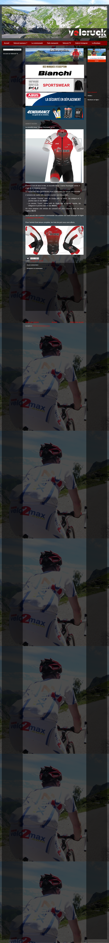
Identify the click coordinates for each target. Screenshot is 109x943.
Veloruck (41, 261)
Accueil (6, 43)
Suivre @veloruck (92, 92)
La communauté (37, 43)
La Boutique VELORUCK (34, 218)
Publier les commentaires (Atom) (41, 326)
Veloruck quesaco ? (20, 43)
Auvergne (32, 261)
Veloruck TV (67, 43)
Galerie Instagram (81, 43)
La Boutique (96, 43)
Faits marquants (52, 43)
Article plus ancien (77, 322)
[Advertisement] (54, 316)
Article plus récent (32, 322)
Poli (37, 261)
